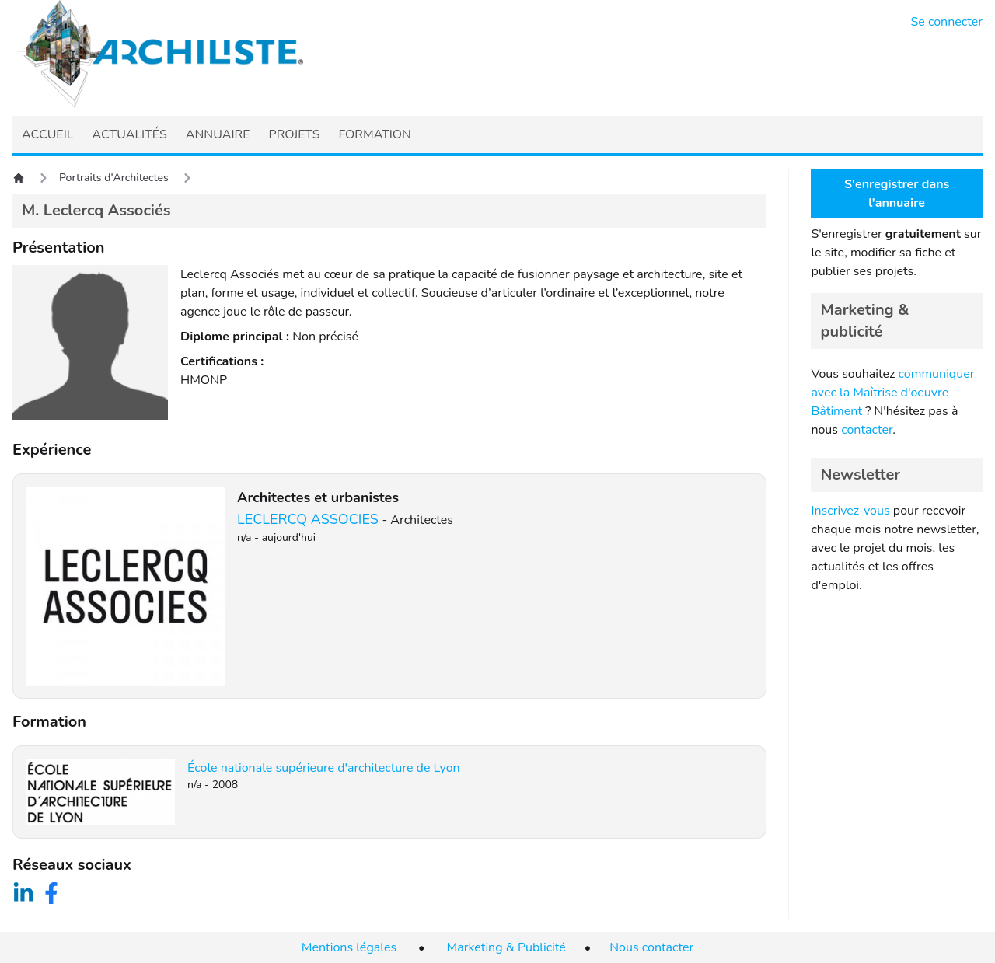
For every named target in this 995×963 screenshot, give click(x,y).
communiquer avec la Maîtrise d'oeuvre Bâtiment (892, 392)
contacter (866, 429)
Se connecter (947, 21)
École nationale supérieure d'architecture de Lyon (323, 767)
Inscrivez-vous (850, 510)
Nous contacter (651, 947)
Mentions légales (349, 947)
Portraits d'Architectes (114, 177)
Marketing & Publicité (506, 947)
